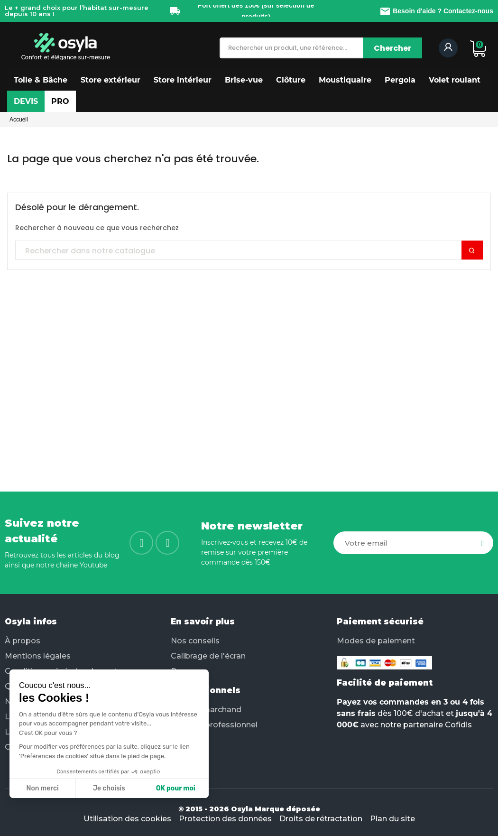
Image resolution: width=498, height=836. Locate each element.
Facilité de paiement (385, 682)
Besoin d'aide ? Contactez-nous (436, 11)
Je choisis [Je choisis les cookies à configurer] (61, 788)
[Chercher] (392, 47)
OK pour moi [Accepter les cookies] (127, 788)
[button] (40, 80)
